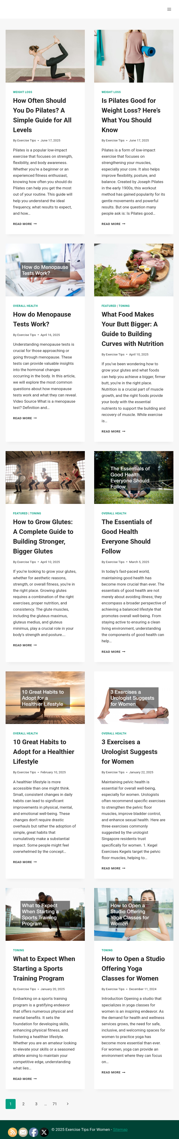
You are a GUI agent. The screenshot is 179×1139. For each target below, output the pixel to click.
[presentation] (45, 56)
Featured (109, 306)
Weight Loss (22, 92)
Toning (124, 306)
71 (54, 1104)
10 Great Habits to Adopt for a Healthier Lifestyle (43, 751)
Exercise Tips (26, 140)
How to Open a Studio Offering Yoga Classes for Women (133, 968)
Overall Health (25, 306)
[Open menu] (169, 9)
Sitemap (120, 1129)
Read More (25, 224)
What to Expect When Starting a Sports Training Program (44, 968)
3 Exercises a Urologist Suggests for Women (130, 751)
